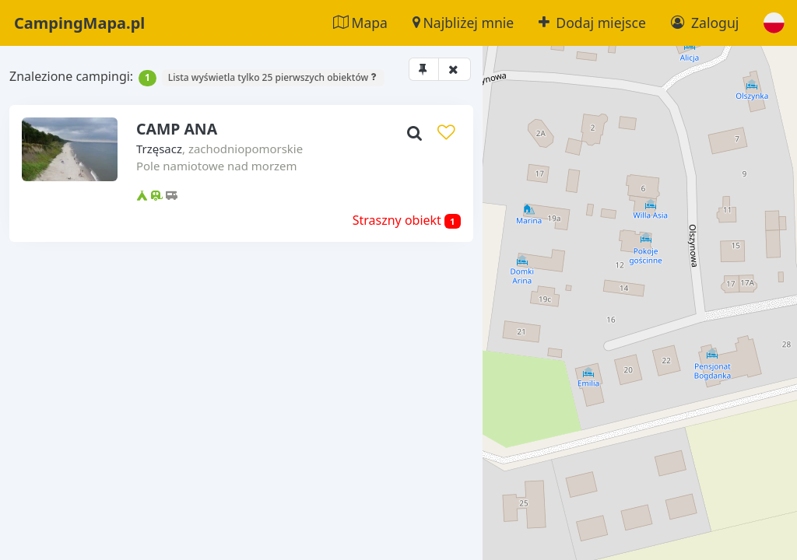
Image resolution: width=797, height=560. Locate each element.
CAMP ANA (138, 154)
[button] (774, 23)
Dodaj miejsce (592, 22)
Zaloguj (705, 22)
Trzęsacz (119, 175)
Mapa (360, 22)
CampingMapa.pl (79, 22)
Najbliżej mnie (463, 22)
